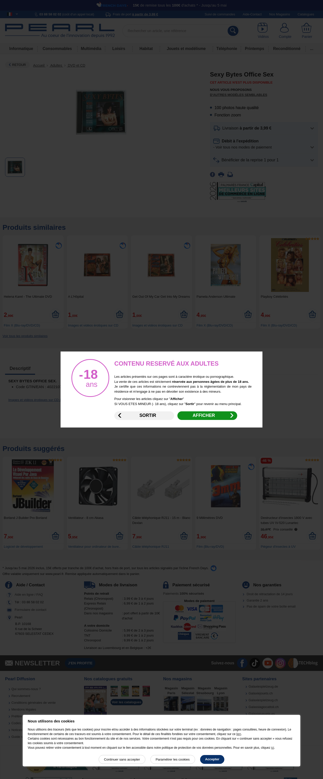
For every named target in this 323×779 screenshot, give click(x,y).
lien (238, 734)
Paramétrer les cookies (173, 759)
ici (272, 747)
